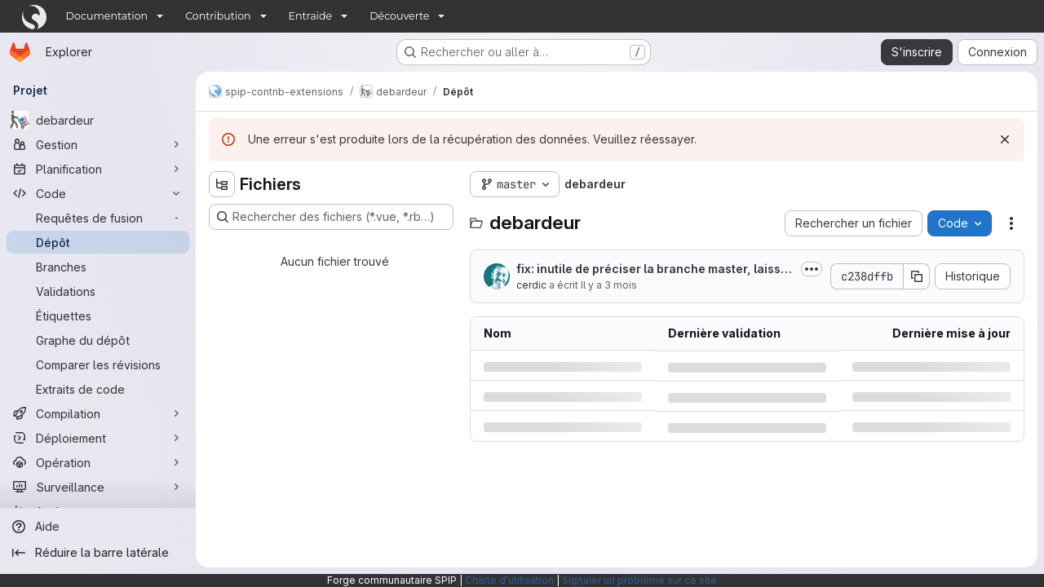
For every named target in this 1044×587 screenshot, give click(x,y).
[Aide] (98, 526)
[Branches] (98, 266)
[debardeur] (98, 119)
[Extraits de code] (98, 388)
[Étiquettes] (98, 315)
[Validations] (98, 291)
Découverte (399, 16)
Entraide (311, 16)
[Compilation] (98, 413)
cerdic (531, 285)
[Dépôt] (98, 242)
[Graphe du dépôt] (98, 340)
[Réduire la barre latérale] (98, 552)
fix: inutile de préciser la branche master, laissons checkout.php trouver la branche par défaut (652, 269)
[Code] (98, 193)
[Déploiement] (98, 437)
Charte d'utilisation (509, 580)
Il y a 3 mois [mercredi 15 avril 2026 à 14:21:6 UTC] (609, 285)
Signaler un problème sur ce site (639, 580)
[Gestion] (98, 144)
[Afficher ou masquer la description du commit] (811, 269)
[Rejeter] (1005, 139)
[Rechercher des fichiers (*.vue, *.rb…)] (331, 217)
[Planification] (98, 168)
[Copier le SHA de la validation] (917, 276)
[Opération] (98, 462)
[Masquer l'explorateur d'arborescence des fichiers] (222, 184)
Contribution (217, 16)
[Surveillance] (98, 486)
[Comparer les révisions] (98, 364)
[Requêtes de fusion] (98, 217)
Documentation (107, 16)
